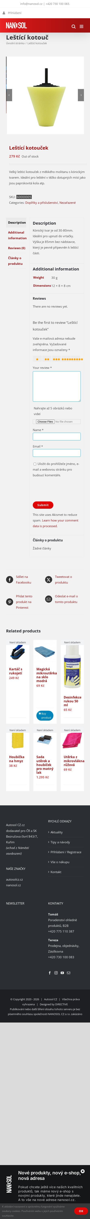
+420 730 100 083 (57, 4)
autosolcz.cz (14, 879)
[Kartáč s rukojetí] (17, 651)
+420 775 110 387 (61, 931)
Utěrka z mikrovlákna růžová (74, 761)
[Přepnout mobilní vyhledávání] (74, 26)
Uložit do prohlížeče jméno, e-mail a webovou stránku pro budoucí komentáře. (56, 469)
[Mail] (68, 972)
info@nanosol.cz (31, 4)
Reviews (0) (16, 248)
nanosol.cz (13, 885)
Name (38, 430)
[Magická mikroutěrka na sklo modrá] (45, 651)
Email (38, 446)
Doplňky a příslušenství (41, 203)
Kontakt (56, 872)
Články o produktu (15, 261)
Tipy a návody (60, 842)
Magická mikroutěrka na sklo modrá (46, 675)
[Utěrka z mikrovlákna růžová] (72, 739)
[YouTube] (62, 972)
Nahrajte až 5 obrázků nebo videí (53, 411)
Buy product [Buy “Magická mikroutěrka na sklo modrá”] (46, 715)
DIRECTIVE (61, 1004)
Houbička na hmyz (16, 759)
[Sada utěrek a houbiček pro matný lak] (45, 739)
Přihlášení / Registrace (66, 852)
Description (17, 222)
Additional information (17, 235)
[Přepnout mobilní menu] (82, 26)
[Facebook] (49, 972)
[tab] (16, 222)
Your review (42, 368)
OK (81, 1211)
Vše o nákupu (60, 862)
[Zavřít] (82, 1171)
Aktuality (57, 832)
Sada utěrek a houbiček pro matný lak (44, 765)
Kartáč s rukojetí (15, 671)
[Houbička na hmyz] (17, 739)
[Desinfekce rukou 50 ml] (72, 665)
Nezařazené (67, 203)
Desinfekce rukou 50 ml (72, 701)
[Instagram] (56, 972)
